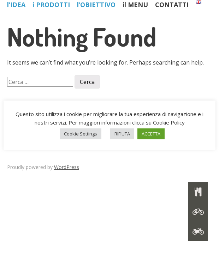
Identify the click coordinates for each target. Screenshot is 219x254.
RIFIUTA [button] (122, 134)
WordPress (66, 167)
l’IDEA (16, 4)
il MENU (135, 4)
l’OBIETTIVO (96, 4)
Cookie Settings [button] (80, 134)
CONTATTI (172, 4)
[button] (198, 231)
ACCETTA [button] (151, 134)
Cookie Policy (169, 122)
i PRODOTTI (51, 4)
